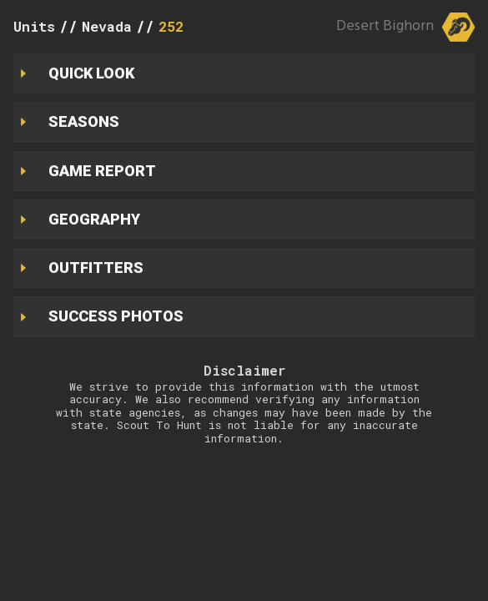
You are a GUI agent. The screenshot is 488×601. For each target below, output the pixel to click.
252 (171, 26)
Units (34, 26)
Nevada (107, 26)
